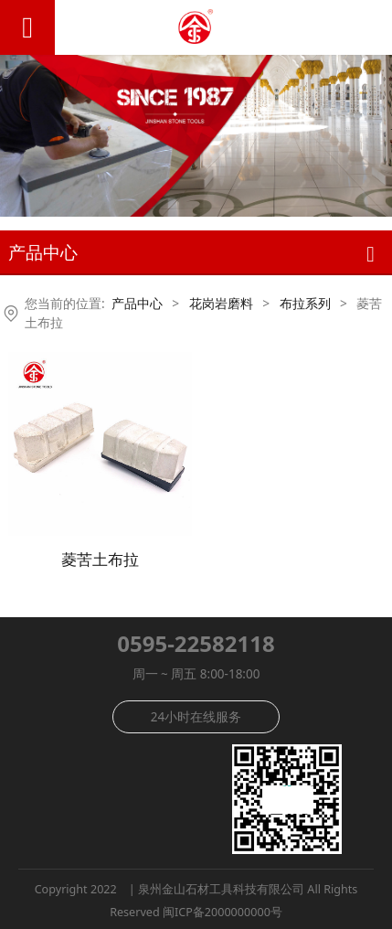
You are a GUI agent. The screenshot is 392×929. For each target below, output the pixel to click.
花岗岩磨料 (221, 303)
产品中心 (137, 303)
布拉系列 (305, 303)
